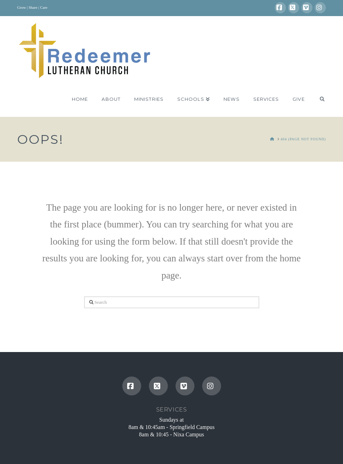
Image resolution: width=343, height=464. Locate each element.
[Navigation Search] (318, 99)
